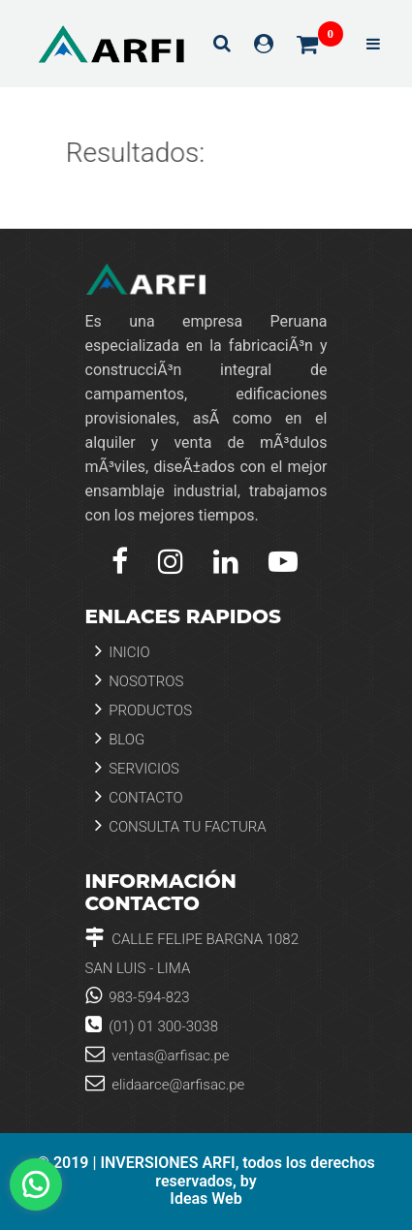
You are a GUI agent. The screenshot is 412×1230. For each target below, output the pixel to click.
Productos (144, 709)
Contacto (139, 796)
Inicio (122, 651)
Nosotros (139, 680)
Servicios (137, 767)
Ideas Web (205, 1199)
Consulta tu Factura (181, 825)
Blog (120, 738)
